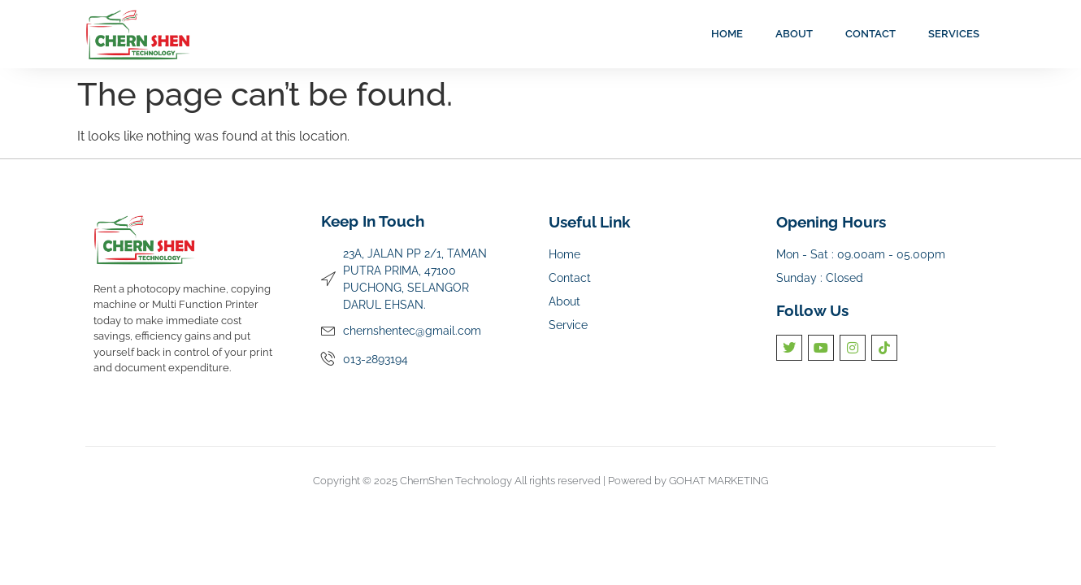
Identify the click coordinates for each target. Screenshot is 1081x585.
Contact (870, 34)
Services (953, 34)
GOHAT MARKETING (718, 480)
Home (727, 34)
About (794, 34)
